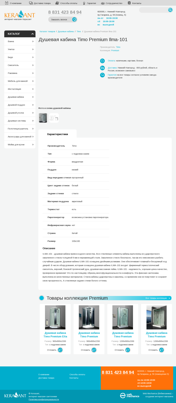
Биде (10, 57)
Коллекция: (109, 50)
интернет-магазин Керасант (20, 15)
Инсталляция (14, 89)
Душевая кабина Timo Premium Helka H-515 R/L (156, 335)
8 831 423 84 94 (64, 12)
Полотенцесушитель (18, 128)
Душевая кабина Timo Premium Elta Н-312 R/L (55, 335)
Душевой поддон (16, 105)
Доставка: (112, 68)
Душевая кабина (16, 97)
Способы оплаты (68, 3)
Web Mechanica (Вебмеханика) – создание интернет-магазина (158, 395)
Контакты (136, 3)
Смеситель (13, 65)
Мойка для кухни (16, 144)
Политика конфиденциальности (44, 399)
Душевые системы (17, 120)
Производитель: (110, 47)
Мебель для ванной (18, 81)
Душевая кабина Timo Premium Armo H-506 (89, 335)
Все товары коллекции (156, 298)
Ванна (11, 41)
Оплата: (111, 61)
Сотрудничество (114, 3)
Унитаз (11, 49)
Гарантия (91, 3)
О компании (15, 3)
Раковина (12, 73)
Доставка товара (42, 3)
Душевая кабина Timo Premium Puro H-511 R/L (123, 335)
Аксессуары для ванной (19, 136)
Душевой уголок (16, 113)
